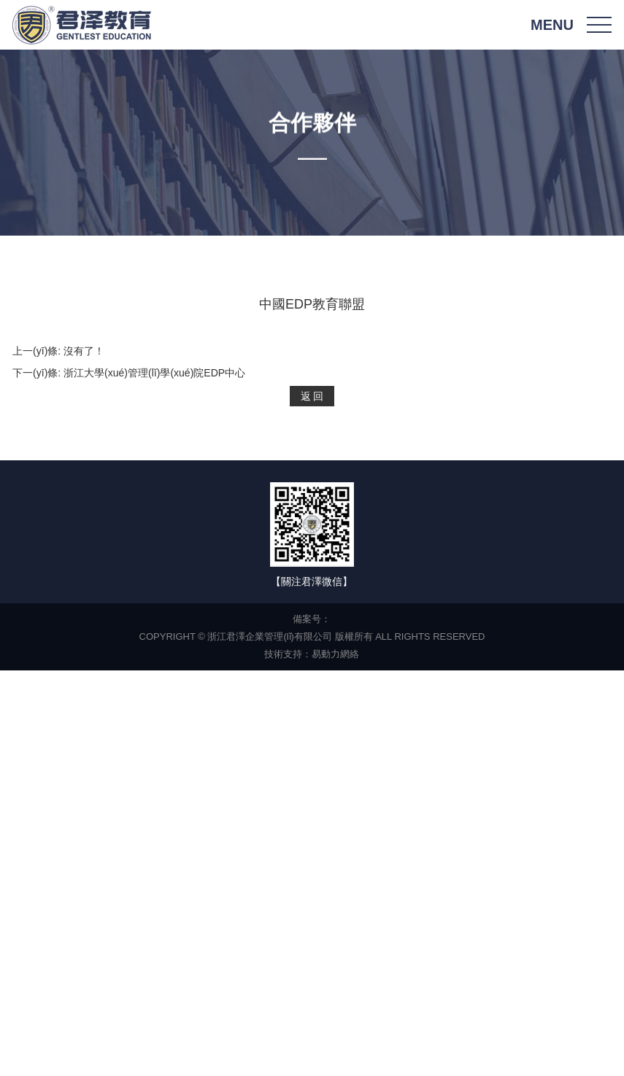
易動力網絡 (335, 654)
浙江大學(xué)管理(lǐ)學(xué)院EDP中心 (154, 373)
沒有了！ (83, 351)
